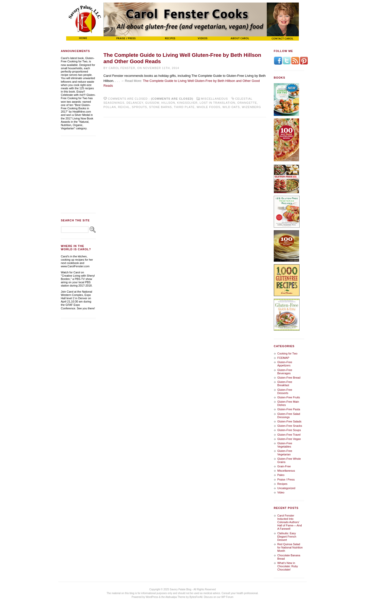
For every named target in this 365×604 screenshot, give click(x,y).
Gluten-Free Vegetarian (284, 452)
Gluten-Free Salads (289, 421)
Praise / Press (286, 479)
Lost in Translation (217, 102)
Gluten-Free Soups (289, 430)
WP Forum (227, 597)
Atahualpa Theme (176, 597)
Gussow (152, 102)
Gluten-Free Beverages (284, 371)
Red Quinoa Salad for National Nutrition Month (290, 547)
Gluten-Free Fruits (288, 397)
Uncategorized (286, 488)
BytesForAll (195, 597)
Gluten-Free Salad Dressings (288, 415)
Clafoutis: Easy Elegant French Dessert (286, 536)
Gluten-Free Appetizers (284, 364)
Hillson (168, 102)
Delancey (134, 102)
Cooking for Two (287, 353)
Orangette (247, 102)
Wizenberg (251, 107)
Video (280, 492)
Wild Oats (231, 107)
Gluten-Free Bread (288, 377)
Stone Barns (160, 107)
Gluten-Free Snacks (289, 425)
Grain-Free (284, 466)
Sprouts (139, 107)
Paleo (280, 474)
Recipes (282, 483)
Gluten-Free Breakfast (284, 383)
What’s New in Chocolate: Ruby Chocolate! (287, 566)
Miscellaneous (214, 98)
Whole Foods (209, 107)
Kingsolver (187, 102)
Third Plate (184, 107)
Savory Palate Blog (180, 589)
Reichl (124, 107)
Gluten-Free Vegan (289, 438)
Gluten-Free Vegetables (284, 445)
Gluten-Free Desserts (284, 391)
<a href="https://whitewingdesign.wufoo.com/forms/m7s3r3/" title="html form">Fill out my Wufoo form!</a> (78, 174)
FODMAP (283, 357)
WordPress (152, 597)
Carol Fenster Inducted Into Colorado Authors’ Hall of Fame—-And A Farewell (289, 522)
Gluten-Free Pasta (288, 409)
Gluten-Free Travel (289, 434)
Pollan (109, 107)
